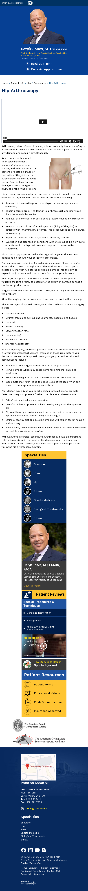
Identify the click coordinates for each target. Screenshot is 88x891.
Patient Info (17, 83)
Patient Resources (44, 674)
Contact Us (53, 871)
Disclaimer (34, 868)
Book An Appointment (47, 69)
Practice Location (35, 783)
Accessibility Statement (33, 874)
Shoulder (40, 464)
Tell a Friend (39, 871)
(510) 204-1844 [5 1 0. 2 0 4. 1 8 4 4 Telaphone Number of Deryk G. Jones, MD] (41, 64)
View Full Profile (32, 585)
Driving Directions (36, 808)
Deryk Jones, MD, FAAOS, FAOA (42, 567)
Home (5, 83)
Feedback (26, 871)
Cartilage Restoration (39, 612)
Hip (29, 83)
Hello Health (37, 641)
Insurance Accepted (47, 710)
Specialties (35, 455)
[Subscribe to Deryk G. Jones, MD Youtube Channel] (38, 851)
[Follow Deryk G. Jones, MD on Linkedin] (31, 851)
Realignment (34, 620)
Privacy (44, 868)
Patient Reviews (50, 594)
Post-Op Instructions (48, 702)
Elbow (38, 491)
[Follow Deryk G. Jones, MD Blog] (45, 851)
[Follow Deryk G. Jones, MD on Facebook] (24, 851)
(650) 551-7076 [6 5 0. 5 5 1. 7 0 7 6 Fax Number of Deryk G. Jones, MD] (34, 802)
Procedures (40, 83)
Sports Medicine (44, 500)
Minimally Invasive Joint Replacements (40, 628)
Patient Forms (43, 684)
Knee (37, 473)
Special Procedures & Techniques (38, 604)
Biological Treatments (48, 509)
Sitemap (54, 868)
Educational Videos (47, 693)
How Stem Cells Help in (47, 664)
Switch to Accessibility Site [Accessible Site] (12, 3)
